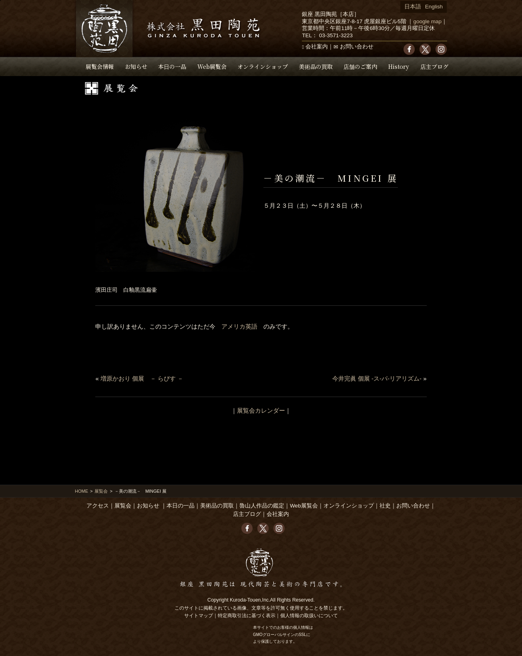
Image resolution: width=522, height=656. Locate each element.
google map (427, 21)
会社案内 (316, 47)
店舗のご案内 (360, 66)
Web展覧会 (212, 66)
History (398, 66)
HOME (81, 491)
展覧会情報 (100, 66)
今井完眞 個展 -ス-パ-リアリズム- (377, 378)
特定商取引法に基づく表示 (246, 615)
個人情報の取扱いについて (309, 615)
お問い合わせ (356, 47)
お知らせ (136, 66)
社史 (385, 506)
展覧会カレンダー (261, 410)
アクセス (97, 506)
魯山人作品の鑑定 (261, 506)
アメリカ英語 (239, 326)
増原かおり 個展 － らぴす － (142, 378)
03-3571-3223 (336, 35)
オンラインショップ (262, 66)
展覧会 (101, 491)
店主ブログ (434, 66)
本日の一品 (172, 66)
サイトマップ (198, 615)
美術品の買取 (316, 66)
